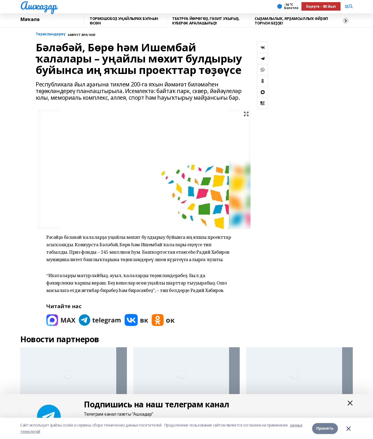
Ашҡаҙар (38, 5)
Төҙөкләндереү (50, 34)
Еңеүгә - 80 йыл (321, 6)
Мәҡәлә (29, 19)
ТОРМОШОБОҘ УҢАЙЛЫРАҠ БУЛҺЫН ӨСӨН (124, 20)
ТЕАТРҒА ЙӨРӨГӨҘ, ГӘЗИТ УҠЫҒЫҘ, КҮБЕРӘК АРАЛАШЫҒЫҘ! (205, 20)
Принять (325, 428)
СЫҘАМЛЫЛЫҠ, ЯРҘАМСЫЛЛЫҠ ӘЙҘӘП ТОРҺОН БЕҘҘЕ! (291, 20)
